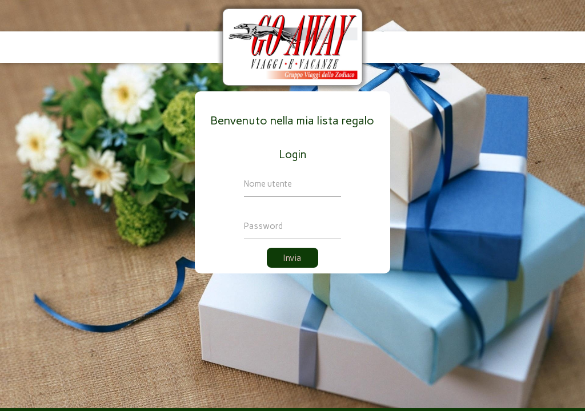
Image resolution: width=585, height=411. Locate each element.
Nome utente (268, 184)
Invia (292, 258)
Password (263, 226)
